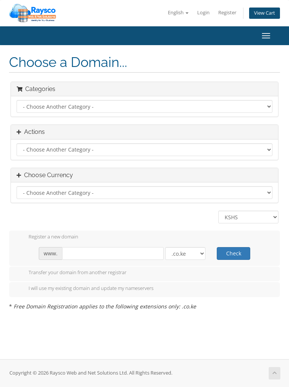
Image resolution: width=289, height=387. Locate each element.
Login (203, 12)
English (178, 12)
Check (233, 253)
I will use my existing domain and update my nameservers (85, 289)
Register (227, 12)
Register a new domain (47, 237)
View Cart (264, 13)
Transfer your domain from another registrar (71, 273)
